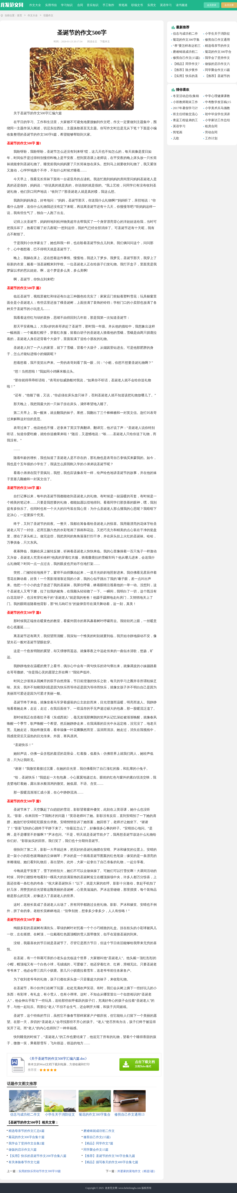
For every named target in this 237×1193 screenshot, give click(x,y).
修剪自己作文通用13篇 (216, 40)
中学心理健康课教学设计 (216, 96)
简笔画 (123, 5)
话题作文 (48, 15)
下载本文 (105, 41)
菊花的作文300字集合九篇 (185, 40)
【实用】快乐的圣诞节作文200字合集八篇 (37, 1156)
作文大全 (35, 5)
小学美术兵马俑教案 (216, 108)
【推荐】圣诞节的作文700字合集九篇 (109, 1156)
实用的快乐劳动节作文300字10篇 (40, 1171)
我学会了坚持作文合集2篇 (27, 1143)
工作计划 (211, 138)
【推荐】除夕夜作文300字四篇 (184, 70)
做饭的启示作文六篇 (23, 1149)
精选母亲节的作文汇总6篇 (27, 1131)
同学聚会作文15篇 (95, 1149)
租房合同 (211, 126)
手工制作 (108, 5)
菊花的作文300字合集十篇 (27, 1137)
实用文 (151, 5)
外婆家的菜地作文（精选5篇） (137, 1171)
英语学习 (166, 5)
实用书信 (51, 5)
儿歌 (176, 138)
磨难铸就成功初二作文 (99, 1131)
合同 (80, 5)
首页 (19, 15)
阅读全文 (92, 41)
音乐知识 (92, 5)
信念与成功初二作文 (184, 34)
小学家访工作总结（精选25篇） (216, 120)
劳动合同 (211, 132)
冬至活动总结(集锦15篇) (185, 96)
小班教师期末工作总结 (184, 102)
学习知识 (67, 5)
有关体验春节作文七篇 (24, 1162)
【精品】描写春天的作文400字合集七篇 (110, 1162)
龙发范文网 (111, 1188)
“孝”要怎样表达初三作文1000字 (186, 46)
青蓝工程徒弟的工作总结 (184, 120)
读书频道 (181, 5)
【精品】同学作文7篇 (98, 1143)
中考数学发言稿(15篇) (217, 102)
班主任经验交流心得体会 (184, 114)
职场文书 (137, 5)
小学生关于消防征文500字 (216, 34)
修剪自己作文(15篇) (96, 1137)
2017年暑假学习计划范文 (184, 108)
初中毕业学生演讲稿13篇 (216, 114)
